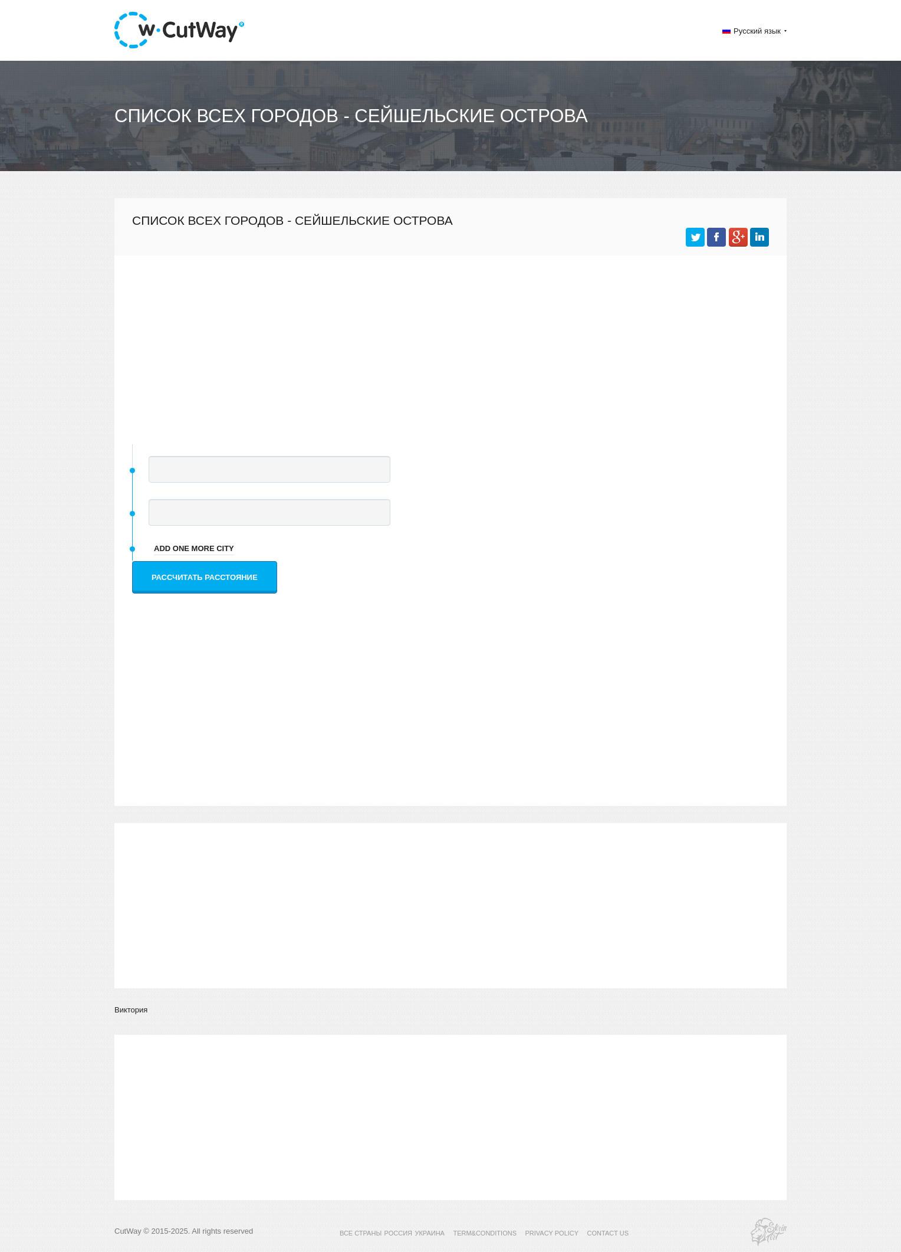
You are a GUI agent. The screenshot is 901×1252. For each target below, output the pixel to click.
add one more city (194, 548)
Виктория (130, 1009)
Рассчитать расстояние (205, 577)
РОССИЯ (398, 1233)
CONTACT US (608, 1233)
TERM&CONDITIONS (485, 1233)
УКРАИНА (430, 1233)
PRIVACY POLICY (551, 1233)
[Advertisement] (450, 344)
